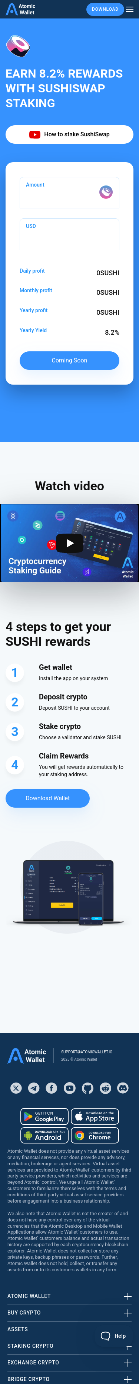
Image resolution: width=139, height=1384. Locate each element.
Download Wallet (48, 798)
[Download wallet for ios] (95, 1116)
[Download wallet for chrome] (95, 1135)
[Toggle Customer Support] (114, 1336)
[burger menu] (129, 9)
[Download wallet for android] (44, 1116)
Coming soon (69, 360)
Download (105, 9)
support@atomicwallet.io (86, 1052)
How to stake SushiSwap (69, 135)
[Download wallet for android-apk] (44, 1135)
